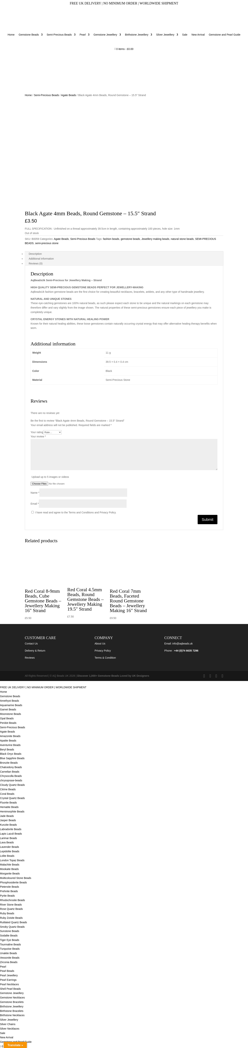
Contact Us (31, 643)
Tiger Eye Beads (9, 940)
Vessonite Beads (9, 957)
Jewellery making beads (155, 238)
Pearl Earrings (8, 979)
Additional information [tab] (41, 258)
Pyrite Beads (7, 895)
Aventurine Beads (10, 745)
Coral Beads (7, 793)
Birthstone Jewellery (136, 34)
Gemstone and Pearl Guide (225, 34)
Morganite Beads (10, 873)
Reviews (30, 657)
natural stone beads (182, 238)
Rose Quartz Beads (11, 908)
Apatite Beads (8, 740)
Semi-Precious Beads (59, 34)
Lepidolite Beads (9, 851)
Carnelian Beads (9, 771)
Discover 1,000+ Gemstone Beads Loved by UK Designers (113, 675)
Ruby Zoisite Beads (11, 917)
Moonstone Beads (10, 713)
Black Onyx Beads (10, 753)
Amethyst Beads (9, 700)
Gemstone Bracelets (12, 1002)
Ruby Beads (7, 913)
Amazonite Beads (10, 736)
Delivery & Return (35, 650)
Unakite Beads (8, 953)
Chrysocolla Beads (11, 775)
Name (35, 492)
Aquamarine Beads (11, 705)
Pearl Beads (7, 970)
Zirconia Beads (8, 962)
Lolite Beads (7, 855)
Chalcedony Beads (11, 767)
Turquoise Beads (10, 948)
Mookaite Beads (9, 869)
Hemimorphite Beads (12, 811)
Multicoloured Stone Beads (15, 877)
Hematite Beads (9, 807)
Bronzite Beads (9, 762)
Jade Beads (7, 815)
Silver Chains (7, 1024)
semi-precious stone (46, 243)
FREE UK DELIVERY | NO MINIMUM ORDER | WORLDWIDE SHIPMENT (43, 687)
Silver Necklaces (9, 1028)
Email (35, 503)
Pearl (83, 34)
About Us (100, 643)
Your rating (37, 432)
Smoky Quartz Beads (12, 926)
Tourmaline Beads (10, 944)
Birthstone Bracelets (11, 1010)
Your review (38, 436)
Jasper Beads (8, 820)
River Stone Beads (11, 904)
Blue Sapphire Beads (12, 758)
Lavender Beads (9, 846)
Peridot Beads (8, 722)
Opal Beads (7, 718)
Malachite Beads (10, 864)
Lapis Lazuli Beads (11, 833)
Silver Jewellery (165, 34)
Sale (184, 34)
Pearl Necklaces (9, 984)
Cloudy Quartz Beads (12, 784)
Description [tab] (35, 253)
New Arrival (198, 34)
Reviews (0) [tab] (36, 263)
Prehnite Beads (9, 891)
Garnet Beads (8, 709)
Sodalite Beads (9, 935)
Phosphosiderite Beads (13, 882)
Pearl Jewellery (9, 975)
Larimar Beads (8, 838)
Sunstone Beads (9, 931)
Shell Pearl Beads (10, 988)
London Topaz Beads (12, 860)
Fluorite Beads (8, 802)
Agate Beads (68, 95)
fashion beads (111, 238)
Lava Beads (7, 842)
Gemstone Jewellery (105, 34)
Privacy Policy (103, 650)
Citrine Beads (8, 789)
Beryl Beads (7, 749)
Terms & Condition (105, 657)
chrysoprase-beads (11, 780)
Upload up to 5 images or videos (50, 476)
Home (11, 34)
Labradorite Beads (10, 829)
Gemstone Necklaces (12, 997)
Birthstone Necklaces (12, 1015)
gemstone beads (130, 238)
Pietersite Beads (10, 886)
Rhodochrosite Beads (12, 900)
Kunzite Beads (8, 824)
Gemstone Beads (29, 34)
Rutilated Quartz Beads (13, 922)
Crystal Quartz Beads (12, 798)
